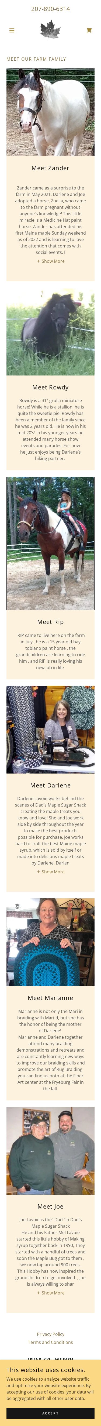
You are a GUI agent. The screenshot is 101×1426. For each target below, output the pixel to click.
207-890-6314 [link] (50, 9)
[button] (13, 30)
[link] (50, 30)
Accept (50, 1417)
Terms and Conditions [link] (50, 1342)
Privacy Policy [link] (50, 1334)
